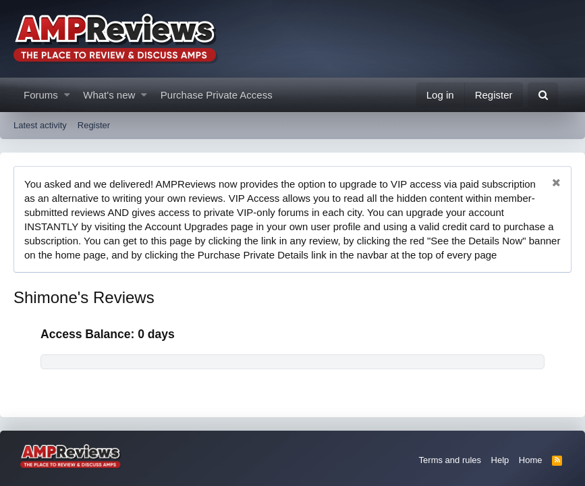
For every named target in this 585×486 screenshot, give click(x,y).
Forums (41, 95)
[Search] (543, 94)
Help (500, 460)
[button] (67, 94)
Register (94, 125)
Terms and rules (450, 460)
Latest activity (40, 125)
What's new (109, 95)
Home (530, 460)
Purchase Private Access (217, 95)
